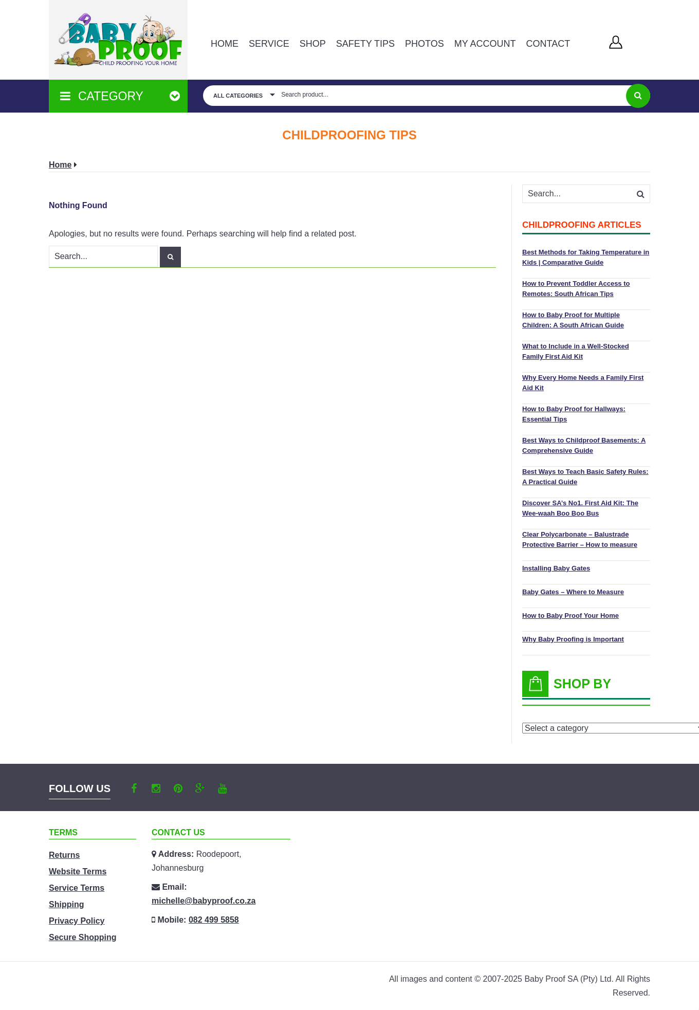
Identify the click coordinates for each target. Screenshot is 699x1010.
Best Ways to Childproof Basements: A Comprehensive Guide (584, 445)
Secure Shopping (83, 937)
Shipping (66, 904)
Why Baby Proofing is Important (573, 639)
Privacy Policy (77, 920)
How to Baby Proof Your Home (570, 615)
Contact (548, 44)
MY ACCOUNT (485, 44)
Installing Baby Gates (556, 568)
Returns (64, 855)
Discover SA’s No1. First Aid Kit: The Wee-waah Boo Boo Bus (580, 508)
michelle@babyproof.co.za (203, 900)
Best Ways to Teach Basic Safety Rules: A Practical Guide (585, 477)
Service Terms (76, 888)
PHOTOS (424, 44)
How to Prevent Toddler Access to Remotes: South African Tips (576, 289)
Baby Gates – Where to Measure (573, 592)
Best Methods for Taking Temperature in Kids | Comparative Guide (585, 257)
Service (269, 44)
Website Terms (77, 871)
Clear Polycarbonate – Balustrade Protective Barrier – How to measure (579, 539)
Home (224, 44)
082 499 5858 (214, 919)
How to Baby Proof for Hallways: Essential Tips (574, 414)
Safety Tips (365, 44)
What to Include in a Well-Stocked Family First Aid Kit (575, 351)
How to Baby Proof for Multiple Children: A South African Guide (573, 320)
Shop (313, 44)
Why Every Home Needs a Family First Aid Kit (582, 383)
